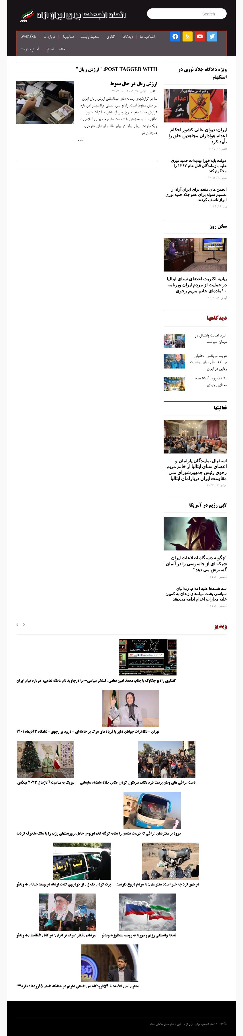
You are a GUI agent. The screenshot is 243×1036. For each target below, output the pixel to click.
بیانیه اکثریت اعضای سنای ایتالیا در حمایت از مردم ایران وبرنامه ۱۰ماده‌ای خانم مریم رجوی (197, 285)
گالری (110, 37)
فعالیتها (68, 37)
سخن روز (218, 226)
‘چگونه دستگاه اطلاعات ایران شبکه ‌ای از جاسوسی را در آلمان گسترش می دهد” (196, 564)
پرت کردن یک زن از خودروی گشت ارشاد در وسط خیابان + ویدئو (63, 885)
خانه (62, 49)
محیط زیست (89, 37)
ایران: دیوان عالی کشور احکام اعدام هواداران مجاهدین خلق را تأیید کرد (197, 135)
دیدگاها (127, 37)
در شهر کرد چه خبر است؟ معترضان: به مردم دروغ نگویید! (157, 885)
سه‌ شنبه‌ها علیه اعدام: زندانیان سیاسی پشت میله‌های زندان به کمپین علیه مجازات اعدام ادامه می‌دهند (196, 593)
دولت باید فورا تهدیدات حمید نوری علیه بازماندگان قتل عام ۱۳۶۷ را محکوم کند (199, 165)
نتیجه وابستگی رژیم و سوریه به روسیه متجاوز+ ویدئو (139, 936)
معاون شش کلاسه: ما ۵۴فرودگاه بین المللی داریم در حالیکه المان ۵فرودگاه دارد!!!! (77, 987)
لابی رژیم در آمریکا (208, 505)
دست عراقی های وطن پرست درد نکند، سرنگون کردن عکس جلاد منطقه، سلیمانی (137, 783)
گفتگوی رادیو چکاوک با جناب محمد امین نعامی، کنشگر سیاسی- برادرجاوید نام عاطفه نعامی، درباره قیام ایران (96, 681)
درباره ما (49, 37)
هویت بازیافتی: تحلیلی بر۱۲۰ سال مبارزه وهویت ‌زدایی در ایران (208, 362)
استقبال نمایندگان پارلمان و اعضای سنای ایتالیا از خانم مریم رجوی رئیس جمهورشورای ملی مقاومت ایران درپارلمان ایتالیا (196, 469)
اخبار (49, 49)
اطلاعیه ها (147, 37)
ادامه (80, 140)
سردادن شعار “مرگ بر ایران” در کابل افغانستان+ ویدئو (56, 936)
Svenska (28, 37)
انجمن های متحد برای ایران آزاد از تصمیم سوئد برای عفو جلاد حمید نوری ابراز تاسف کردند (196, 194)
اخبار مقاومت (29, 49)
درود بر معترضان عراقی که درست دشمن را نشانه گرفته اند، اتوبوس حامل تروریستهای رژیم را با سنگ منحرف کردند (98, 834)
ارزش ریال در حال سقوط (133, 84)
